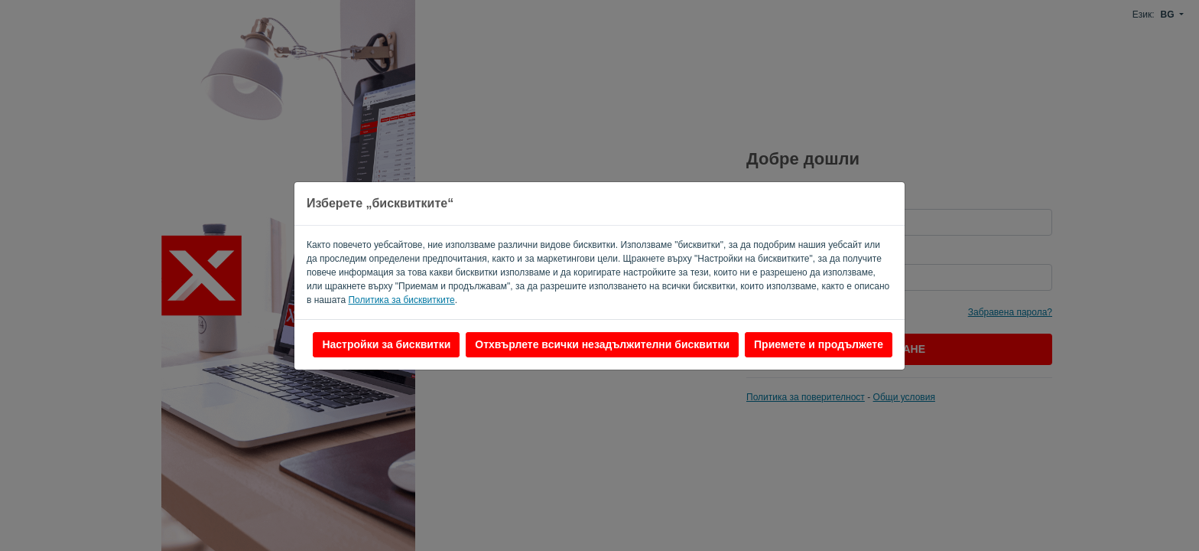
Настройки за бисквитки (386, 344)
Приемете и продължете (818, 344)
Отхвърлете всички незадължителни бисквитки (602, 344)
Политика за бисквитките (401, 300)
